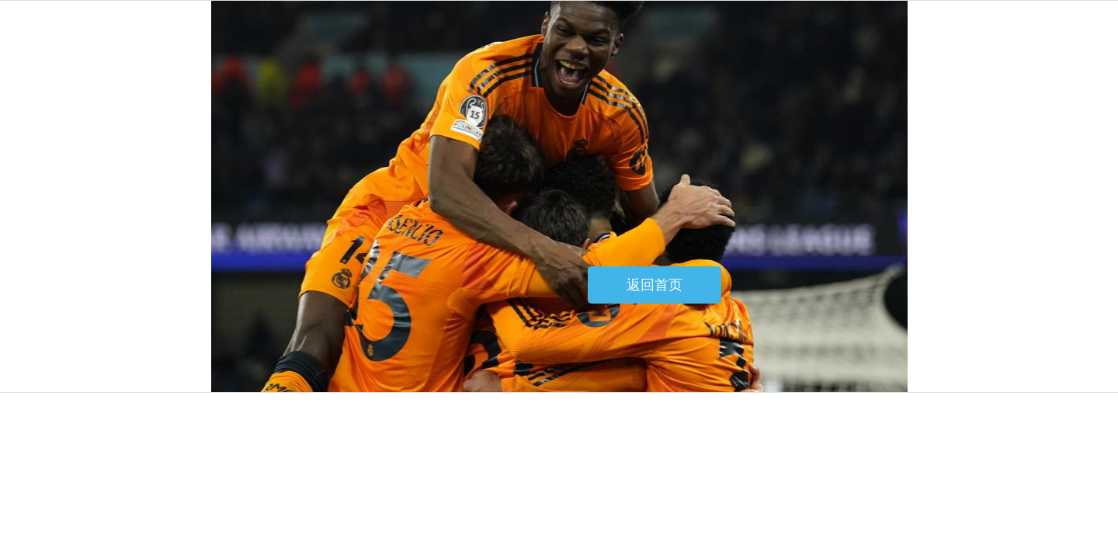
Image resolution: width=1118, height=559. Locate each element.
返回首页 (654, 285)
